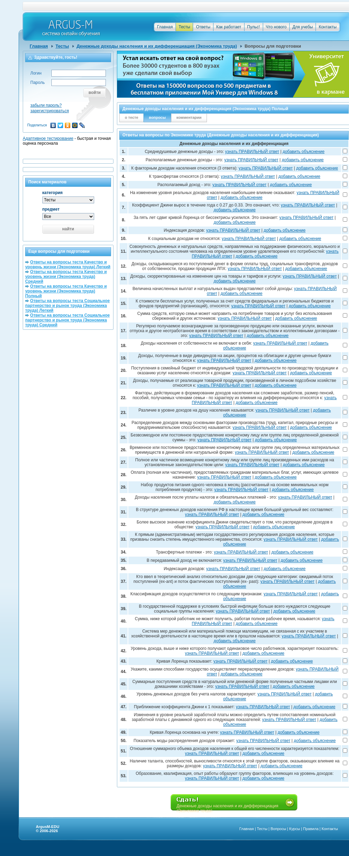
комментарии (189, 117)
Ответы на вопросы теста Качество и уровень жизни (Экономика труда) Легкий (67, 264)
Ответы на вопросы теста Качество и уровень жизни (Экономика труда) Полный (66, 291)
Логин (35, 73)
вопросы (157, 117)
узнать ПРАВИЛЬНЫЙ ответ (252, 151)
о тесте (131, 117)
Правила (311, 829)
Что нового (276, 27)
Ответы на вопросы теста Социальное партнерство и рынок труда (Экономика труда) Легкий (67, 305)
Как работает (228, 27)
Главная (165, 27)
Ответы (203, 27)
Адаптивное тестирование (48, 138)
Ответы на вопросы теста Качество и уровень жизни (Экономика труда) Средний (66, 276)
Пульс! (253, 27)
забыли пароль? (46, 105)
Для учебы (302, 27)
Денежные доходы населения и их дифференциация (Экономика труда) (157, 46)
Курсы (294, 829)
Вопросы (278, 829)
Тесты (184, 27)
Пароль (37, 82)
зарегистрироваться (49, 110)
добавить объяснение (303, 151)
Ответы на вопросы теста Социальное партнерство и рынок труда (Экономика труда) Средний (67, 320)
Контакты (328, 27)
